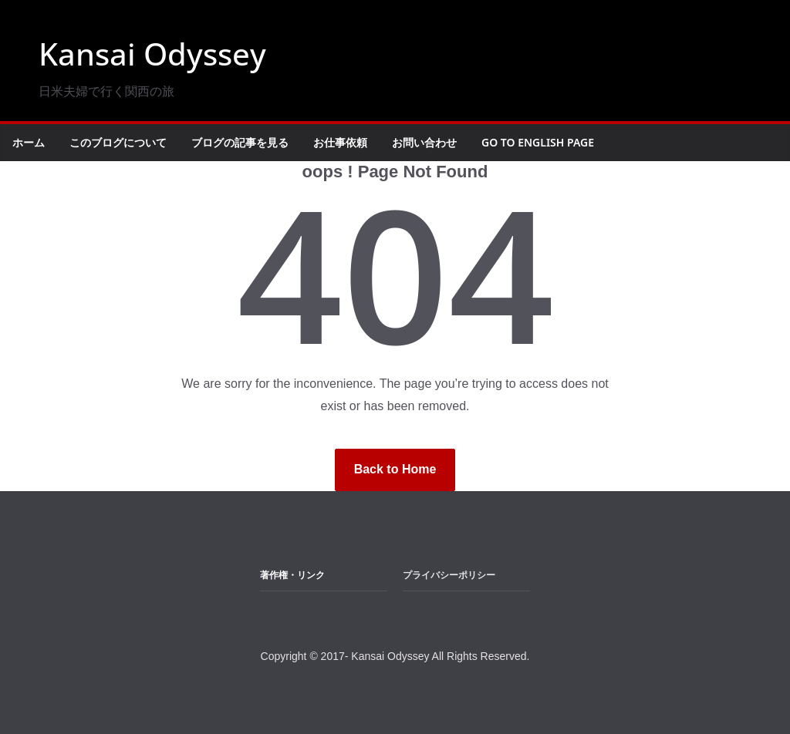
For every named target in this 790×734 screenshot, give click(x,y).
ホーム (28, 142)
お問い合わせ (424, 142)
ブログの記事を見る (240, 142)
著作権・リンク (292, 575)
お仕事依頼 (340, 142)
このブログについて (118, 142)
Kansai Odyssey (152, 53)
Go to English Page (537, 142)
